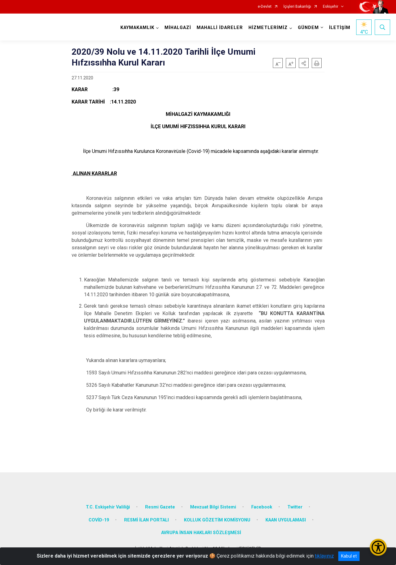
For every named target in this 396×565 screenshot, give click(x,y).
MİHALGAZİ (178, 27)
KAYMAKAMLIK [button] (137, 27)
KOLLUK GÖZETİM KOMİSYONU (217, 520)
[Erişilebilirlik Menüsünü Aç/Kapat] (378, 547)
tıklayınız (324, 556)
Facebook (261, 507)
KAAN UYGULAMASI (285, 520)
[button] (304, 63)
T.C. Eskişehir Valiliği (108, 507)
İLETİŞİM (339, 27)
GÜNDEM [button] (308, 27)
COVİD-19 (99, 520)
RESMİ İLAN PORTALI (146, 520)
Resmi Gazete (160, 507)
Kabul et (349, 556)
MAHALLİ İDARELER (220, 27)
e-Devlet (265, 7)
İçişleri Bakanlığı (297, 7)
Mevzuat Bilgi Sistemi (213, 507)
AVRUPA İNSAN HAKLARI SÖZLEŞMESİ (201, 532)
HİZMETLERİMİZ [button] (268, 27)
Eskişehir (330, 7)
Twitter (294, 507)
